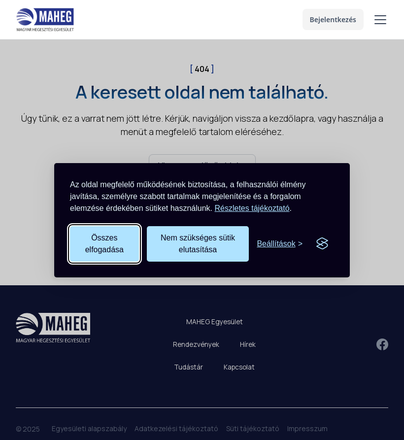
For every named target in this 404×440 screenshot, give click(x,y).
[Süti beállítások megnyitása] (280, 244)
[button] (378, 20)
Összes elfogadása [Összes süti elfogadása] (104, 244)
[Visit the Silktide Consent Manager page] (322, 244)
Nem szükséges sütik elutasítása (198, 244)
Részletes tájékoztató (252, 208)
